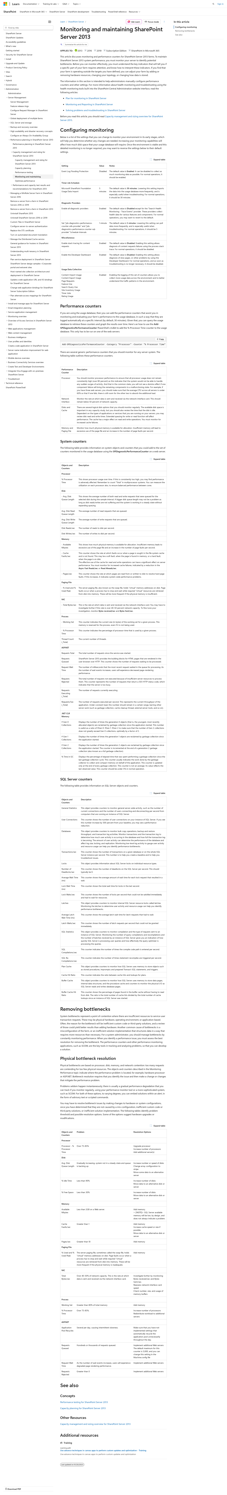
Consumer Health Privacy (83, 1486)
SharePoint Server (76, 21)
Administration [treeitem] (14, 93)
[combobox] (28, 27)
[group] (113, 344)
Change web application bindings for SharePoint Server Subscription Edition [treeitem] (31, 289)
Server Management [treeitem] (19, 101)
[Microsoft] (5, 4)
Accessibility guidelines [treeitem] (16, 42)
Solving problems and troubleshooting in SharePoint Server (95, 110)
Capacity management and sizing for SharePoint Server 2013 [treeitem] (31, 162)
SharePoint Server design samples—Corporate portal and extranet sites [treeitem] (30, 265)
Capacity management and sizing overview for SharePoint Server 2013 (95, 1423)
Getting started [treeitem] (12, 50)
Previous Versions (26, 1486)
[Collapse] (49, 21)
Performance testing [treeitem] (24, 172)
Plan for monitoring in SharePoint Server (86, 98)
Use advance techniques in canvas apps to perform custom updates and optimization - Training (103, 1450)
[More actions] (164, 21)
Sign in (220, 3)
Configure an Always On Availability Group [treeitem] (29, 135)
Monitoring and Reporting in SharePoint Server (89, 104)
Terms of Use (105, 1486)
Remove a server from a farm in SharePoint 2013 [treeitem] (31, 209)
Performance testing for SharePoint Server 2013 (84, 1402)
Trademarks (120, 1486)
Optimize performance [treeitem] (25, 180)
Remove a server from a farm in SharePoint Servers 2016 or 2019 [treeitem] (29, 203)
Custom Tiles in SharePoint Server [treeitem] (25, 221)
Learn (62, 21)
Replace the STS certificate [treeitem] (22, 230)
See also (178, 34)
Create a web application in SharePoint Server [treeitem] (28, 345)
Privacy (63, 1486)
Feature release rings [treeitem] (19, 106)
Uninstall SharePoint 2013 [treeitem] (21, 213)
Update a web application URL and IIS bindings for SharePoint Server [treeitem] (31, 281)
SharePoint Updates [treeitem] (14, 37)
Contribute (52, 1486)
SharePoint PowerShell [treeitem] (15, 387)
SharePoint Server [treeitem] (14, 33)
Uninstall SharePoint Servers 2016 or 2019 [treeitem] (28, 217)
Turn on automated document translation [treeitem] (28, 234)
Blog (39, 1486)
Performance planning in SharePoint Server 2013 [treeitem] (32, 146)
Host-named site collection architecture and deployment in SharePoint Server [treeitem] (30, 273)
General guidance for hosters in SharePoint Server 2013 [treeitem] (29, 245)
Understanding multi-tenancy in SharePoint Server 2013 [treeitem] (29, 253)
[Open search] (213, 4)
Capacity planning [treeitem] (23, 168)
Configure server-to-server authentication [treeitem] (28, 226)
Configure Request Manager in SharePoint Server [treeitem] (29, 112)
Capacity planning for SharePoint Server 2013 (83, 1408)
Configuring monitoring (186, 27)
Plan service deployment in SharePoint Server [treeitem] (30, 259)
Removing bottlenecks (185, 30)
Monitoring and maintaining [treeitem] (28, 176)
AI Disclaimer (9, 1486)
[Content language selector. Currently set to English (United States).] (16, 1479)
